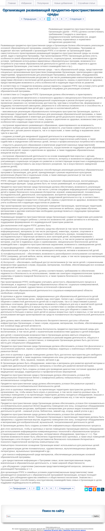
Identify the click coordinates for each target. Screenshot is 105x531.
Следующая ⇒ (77, 19)
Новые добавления (63, 3)
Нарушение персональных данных (74, 530)
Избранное (26, 3)
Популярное (43, 3)
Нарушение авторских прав (53, 530)
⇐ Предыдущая (28, 19)
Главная (12, 3)
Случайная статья (86, 3)
